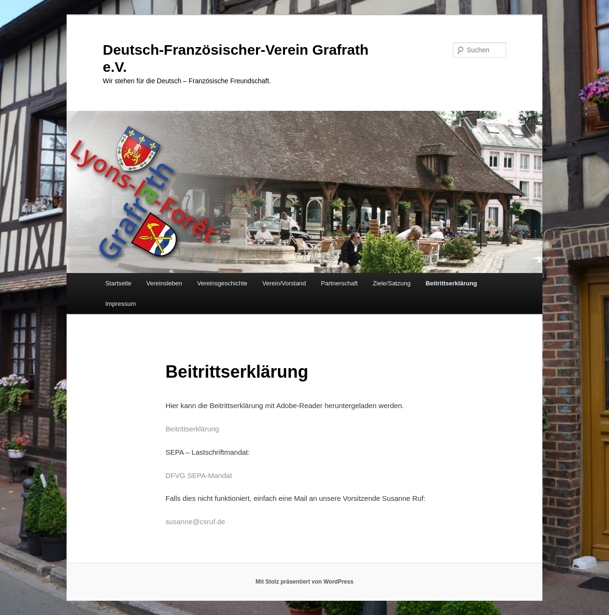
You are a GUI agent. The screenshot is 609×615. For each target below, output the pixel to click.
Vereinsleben (164, 283)
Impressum (120, 303)
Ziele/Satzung (392, 283)
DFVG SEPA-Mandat (199, 475)
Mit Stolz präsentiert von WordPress (304, 581)
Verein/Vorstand (284, 283)
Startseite (118, 283)
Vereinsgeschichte (222, 283)
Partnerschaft (339, 283)
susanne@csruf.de (195, 521)
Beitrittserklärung (451, 283)
